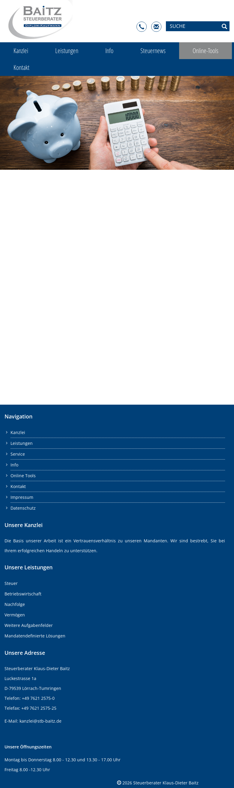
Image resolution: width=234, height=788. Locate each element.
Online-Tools (205, 50)
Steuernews (153, 50)
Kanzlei (21, 50)
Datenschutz (23, 508)
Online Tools (23, 475)
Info (109, 50)
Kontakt (21, 67)
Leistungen (66, 50)
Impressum (21, 497)
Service (17, 454)
